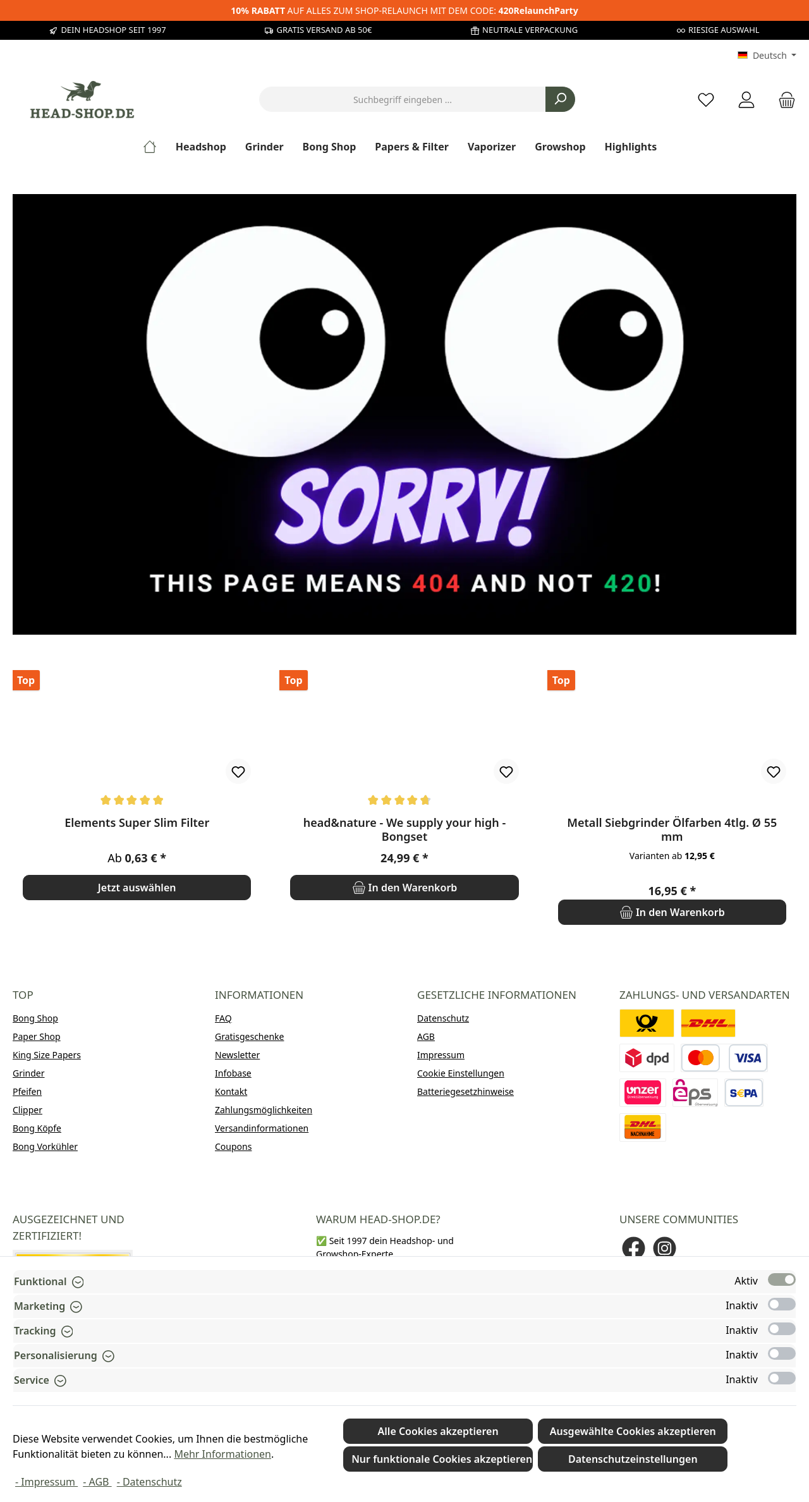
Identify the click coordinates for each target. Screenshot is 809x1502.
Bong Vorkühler (45, 1146)
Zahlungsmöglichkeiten (263, 1110)
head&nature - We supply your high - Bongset (404, 829)
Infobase (233, 1073)
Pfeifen (27, 1091)
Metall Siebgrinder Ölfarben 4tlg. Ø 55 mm (672, 829)
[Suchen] (560, 99)
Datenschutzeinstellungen (633, 1459)
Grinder (29, 1073)
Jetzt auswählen (137, 887)
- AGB (97, 1482)
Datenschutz (443, 1018)
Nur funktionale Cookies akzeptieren (441, 1459)
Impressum (441, 1055)
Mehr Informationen (222, 1454)
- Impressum (46, 1482)
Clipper (27, 1110)
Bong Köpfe (37, 1128)
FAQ (223, 1018)
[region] (404, 798)
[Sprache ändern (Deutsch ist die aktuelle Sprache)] (767, 55)
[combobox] (402, 99)
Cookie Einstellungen (460, 1073)
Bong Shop (35, 1018)
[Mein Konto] (746, 100)
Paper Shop (37, 1036)
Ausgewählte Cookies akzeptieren (633, 1431)
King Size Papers (47, 1055)
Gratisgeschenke (249, 1036)
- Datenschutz (149, 1482)
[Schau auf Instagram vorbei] (664, 1248)
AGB (426, 1036)
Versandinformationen (261, 1128)
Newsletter (237, 1055)
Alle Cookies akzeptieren (438, 1431)
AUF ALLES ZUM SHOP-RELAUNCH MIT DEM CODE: (404, 10)
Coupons (233, 1146)
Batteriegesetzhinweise (465, 1091)
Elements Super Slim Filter (136, 822)
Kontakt (231, 1091)
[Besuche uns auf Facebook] (633, 1248)
